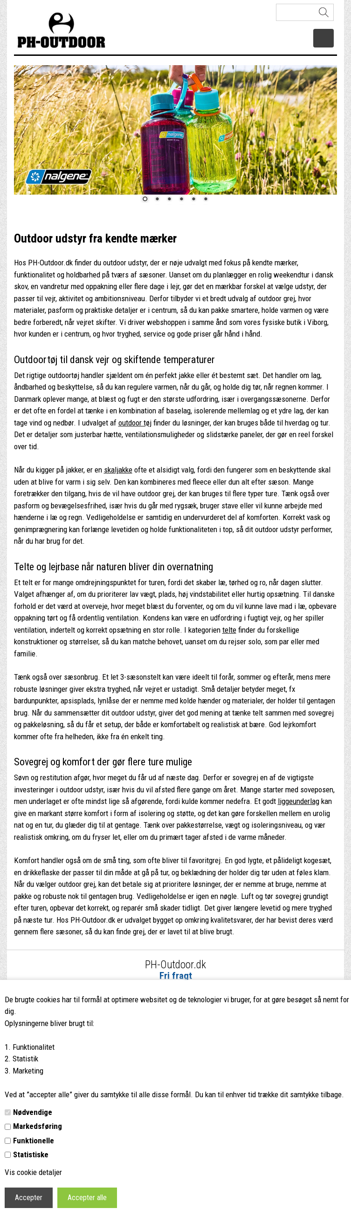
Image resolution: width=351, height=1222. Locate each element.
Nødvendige (32, 1112)
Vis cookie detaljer (33, 1172)
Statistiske (30, 1154)
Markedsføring (37, 1126)
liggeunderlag (298, 801)
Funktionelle (33, 1140)
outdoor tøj (134, 422)
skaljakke (118, 469)
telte (229, 630)
